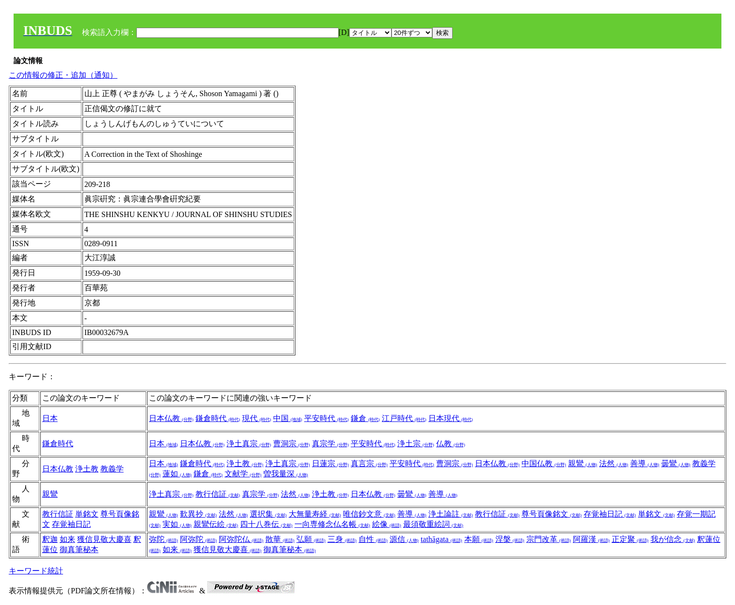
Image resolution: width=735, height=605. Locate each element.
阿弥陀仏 (241, 539)
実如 (177, 524)
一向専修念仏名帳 (332, 524)
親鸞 (582, 463)
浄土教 (86, 469)
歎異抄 (198, 514)
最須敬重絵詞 (433, 524)
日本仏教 (171, 418)
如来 (67, 539)
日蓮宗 (330, 463)
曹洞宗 (291, 443)
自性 (373, 539)
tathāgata (441, 539)
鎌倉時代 (218, 418)
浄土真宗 (249, 443)
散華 (279, 539)
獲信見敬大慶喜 (104, 539)
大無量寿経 (315, 514)
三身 (342, 539)
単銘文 (86, 514)
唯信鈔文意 (369, 514)
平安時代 (326, 418)
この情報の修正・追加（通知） (63, 75)
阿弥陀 (198, 539)
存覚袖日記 (71, 524)
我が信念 (673, 539)
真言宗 (369, 463)
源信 (404, 539)
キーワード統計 (36, 571)
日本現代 (450, 418)
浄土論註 (450, 514)
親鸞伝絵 (216, 524)
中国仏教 (544, 463)
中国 (287, 418)
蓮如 (177, 474)
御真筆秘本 (79, 549)
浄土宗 (415, 443)
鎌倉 (365, 418)
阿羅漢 (591, 539)
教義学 (112, 469)
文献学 (243, 474)
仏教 (450, 443)
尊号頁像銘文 (552, 514)
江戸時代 (404, 418)
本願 (478, 539)
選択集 (268, 514)
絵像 (386, 524)
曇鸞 (675, 463)
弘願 (311, 539)
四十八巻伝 (266, 524)
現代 (256, 418)
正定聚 (630, 539)
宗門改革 (548, 539)
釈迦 (50, 539)
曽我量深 (285, 474)
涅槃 (509, 539)
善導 (644, 463)
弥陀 (163, 539)
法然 (613, 463)
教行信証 (218, 494)
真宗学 (330, 443)
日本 (50, 418)
